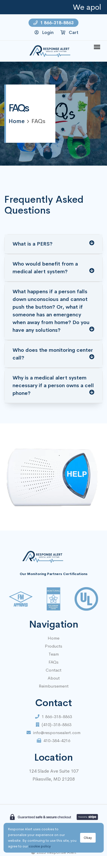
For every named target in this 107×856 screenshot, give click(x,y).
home (17, 121)
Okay (88, 837)
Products (53, 646)
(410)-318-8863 (53, 724)
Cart (69, 32)
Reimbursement (53, 686)
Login (44, 32)
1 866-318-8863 (53, 22)
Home (53, 638)
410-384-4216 (53, 740)
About (54, 678)
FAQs (53, 662)
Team (54, 654)
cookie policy (40, 846)
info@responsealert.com (53, 732)
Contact (53, 670)
